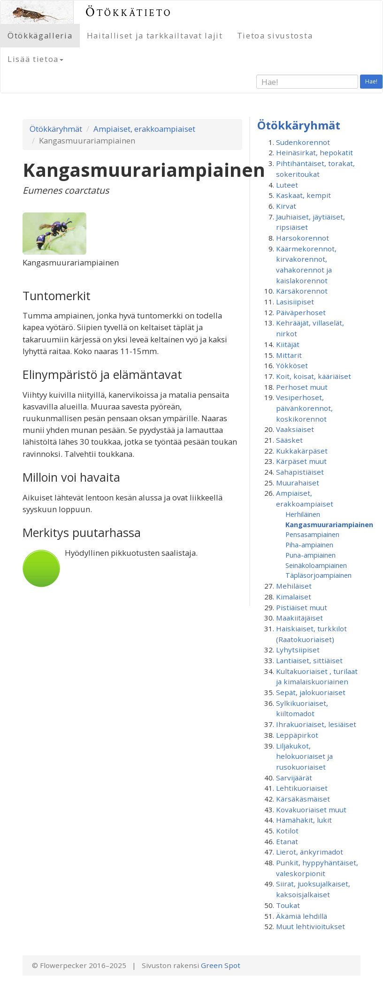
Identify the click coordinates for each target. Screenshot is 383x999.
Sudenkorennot (303, 142)
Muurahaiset (297, 482)
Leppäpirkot (297, 735)
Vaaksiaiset (295, 429)
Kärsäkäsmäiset (303, 798)
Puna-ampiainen (310, 555)
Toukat (288, 905)
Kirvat (286, 206)
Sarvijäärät (294, 777)
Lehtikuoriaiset (302, 788)
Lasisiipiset (295, 301)
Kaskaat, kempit (303, 195)
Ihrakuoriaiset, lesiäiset (316, 724)
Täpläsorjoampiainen (318, 575)
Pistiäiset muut (301, 607)
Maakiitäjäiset (299, 617)
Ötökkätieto (128, 12)
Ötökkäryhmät (56, 128)
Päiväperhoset (301, 312)
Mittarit (289, 355)
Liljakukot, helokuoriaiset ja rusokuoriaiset (304, 756)
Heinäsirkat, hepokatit (314, 152)
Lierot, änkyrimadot (309, 851)
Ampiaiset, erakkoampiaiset (144, 128)
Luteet (287, 184)
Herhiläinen (302, 514)
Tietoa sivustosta (275, 35)
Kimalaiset (293, 596)
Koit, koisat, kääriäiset (313, 376)
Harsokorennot (302, 237)
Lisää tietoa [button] (35, 58)
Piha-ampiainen (309, 544)
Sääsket (289, 440)
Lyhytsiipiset (298, 649)
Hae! (371, 81)
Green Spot (220, 965)
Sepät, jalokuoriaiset (310, 692)
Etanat (287, 841)
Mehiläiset (294, 585)
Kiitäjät (287, 344)
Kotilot (287, 830)
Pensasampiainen (312, 534)
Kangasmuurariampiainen (329, 524)
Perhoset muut (302, 387)
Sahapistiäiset (300, 472)
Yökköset (292, 365)
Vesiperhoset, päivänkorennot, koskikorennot (304, 408)
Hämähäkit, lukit (304, 820)
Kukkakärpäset (302, 450)
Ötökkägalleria (40, 35)
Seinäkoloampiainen (316, 565)
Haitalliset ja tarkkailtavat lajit (155, 35)
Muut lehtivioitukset (310, 926)
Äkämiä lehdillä (301, 916)
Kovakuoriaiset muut (311, 809)
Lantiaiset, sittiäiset (309, 660)
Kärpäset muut (301, 461)
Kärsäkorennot (302, 290)
